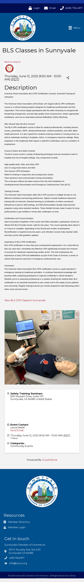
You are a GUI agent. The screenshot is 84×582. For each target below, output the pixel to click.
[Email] (49, 8)
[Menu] (74, 28)
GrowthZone (49, 460)
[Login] (33, 8)
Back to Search (12, 62)
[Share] (68, 77)
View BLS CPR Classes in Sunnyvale (24, 300)
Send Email (17, 430)
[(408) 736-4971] (71, 8)
